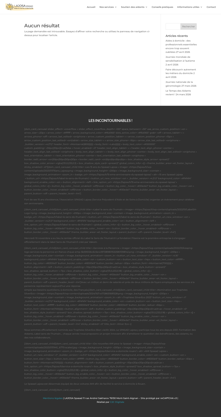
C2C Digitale (117, 402)
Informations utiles (188, 7)
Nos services (106, 7)
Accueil (91, 7)
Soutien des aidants (132, 7)
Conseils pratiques (162, 7)
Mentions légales (53, 398)
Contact (211, 7)
